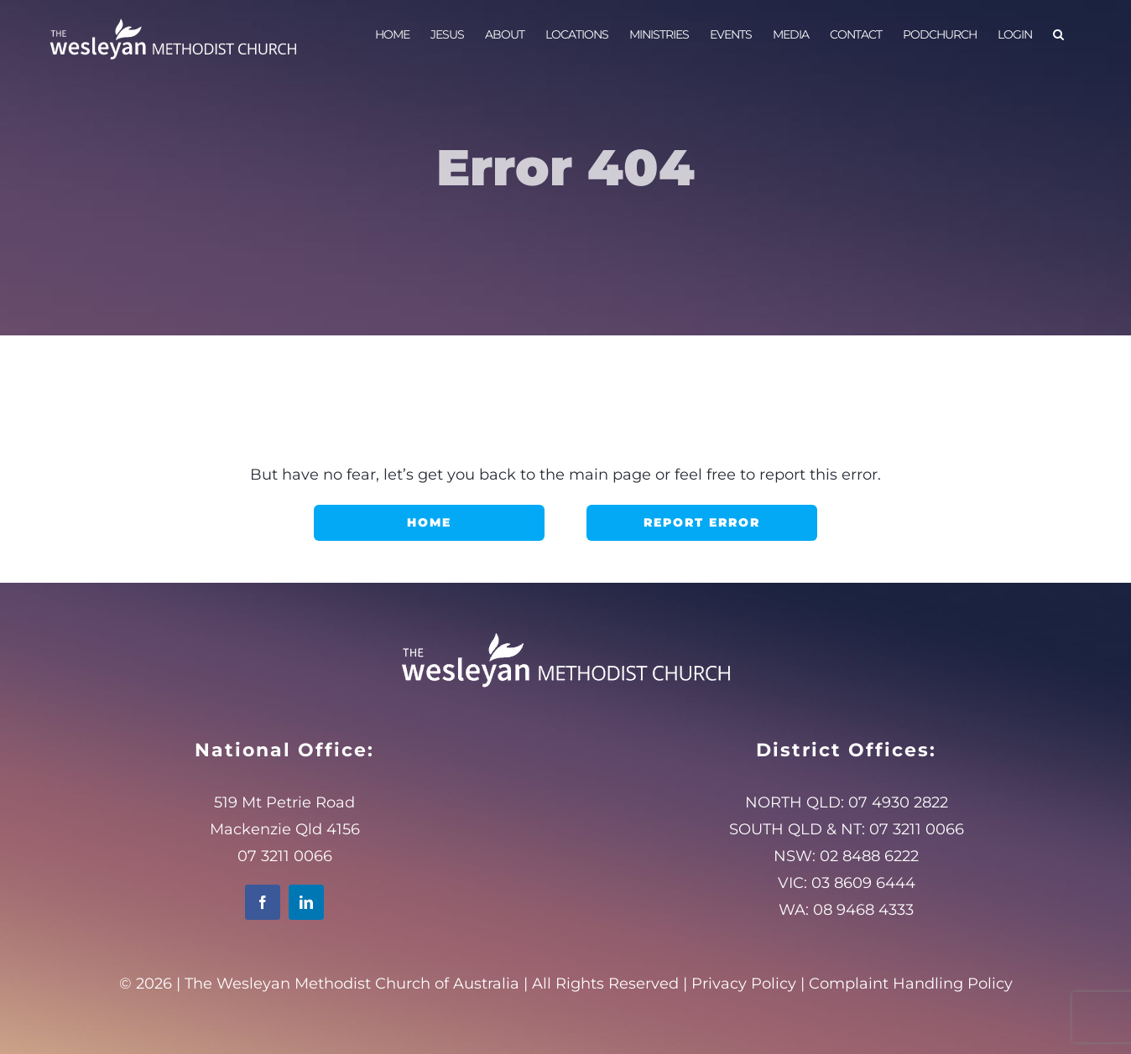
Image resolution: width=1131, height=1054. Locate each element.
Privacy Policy (743, 983)
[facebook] (262, 902)
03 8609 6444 (863, 883)
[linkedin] (306, 902)
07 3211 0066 (916, 829)
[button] (1058, 34)
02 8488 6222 (869, 856)
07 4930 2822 (898, 802)
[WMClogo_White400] (565, 632)
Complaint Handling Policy (911, 983)
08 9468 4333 (863, 910)
